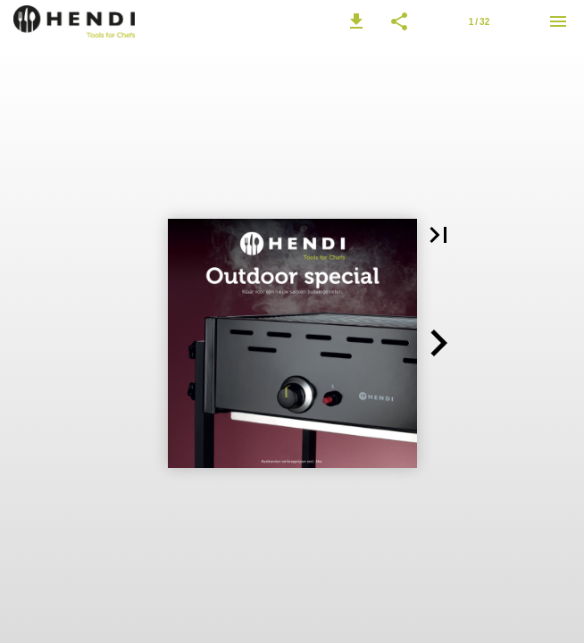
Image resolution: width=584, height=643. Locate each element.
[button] (356, 21)
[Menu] (558, 21)
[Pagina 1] (478, 21)
